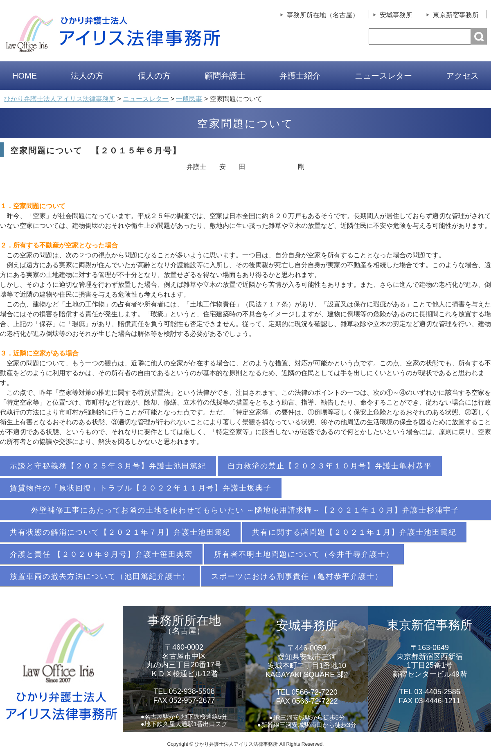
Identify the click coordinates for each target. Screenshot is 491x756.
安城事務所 (396, 14)
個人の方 (154, 75)
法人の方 (87, 75)
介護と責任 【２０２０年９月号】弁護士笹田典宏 (101, 554)
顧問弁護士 (225, 75)
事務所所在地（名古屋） (323, 14)
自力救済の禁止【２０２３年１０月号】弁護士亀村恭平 (329, 466)
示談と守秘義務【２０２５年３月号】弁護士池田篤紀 (108, 466)
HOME (24, 75)
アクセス (462, 75)
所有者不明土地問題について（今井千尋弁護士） (304, 554)
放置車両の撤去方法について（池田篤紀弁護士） (100, 576)
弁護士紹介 (299, 75)
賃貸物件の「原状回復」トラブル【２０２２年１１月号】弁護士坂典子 (141, 488)
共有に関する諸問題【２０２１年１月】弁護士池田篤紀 (354, 532)
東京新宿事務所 (456, 14)
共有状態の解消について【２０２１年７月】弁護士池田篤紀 (120, 532)
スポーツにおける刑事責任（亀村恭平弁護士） (297, 576)
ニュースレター (383, 75)
